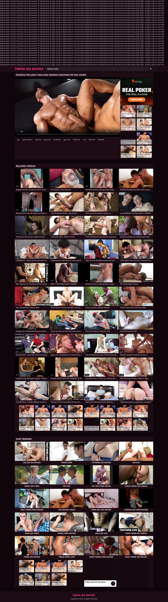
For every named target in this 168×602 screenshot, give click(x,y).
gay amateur (27, 139)
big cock (92, 139)
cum (84, 139)
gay (18, 139)
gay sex (38, 139)
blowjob (101, 139)
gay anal (67, 139)
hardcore (76, 139)
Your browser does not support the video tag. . (67, 107)
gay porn (47, 139)
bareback (57, 139)
